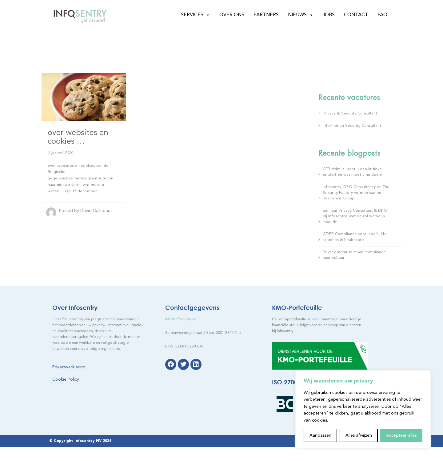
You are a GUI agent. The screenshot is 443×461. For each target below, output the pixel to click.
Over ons (231, 15)
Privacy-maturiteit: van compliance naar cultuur (354, 255)
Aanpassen (320, 435)
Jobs (329, 15)
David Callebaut (96, 211)
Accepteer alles (401, 435)
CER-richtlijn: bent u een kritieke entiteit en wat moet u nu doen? (353, 172)
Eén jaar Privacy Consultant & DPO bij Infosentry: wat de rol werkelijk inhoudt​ (355, 216)
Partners (266, 15)
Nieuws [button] (300, 15)
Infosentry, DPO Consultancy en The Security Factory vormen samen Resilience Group (356, 192)
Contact (356, 15)
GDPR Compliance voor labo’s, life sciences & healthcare (355, 237)
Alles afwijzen (358, 435)
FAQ (382, 15)
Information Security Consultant (352, 126)
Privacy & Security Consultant (350, 113)
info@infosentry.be (180, 319)
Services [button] (195, 15)
